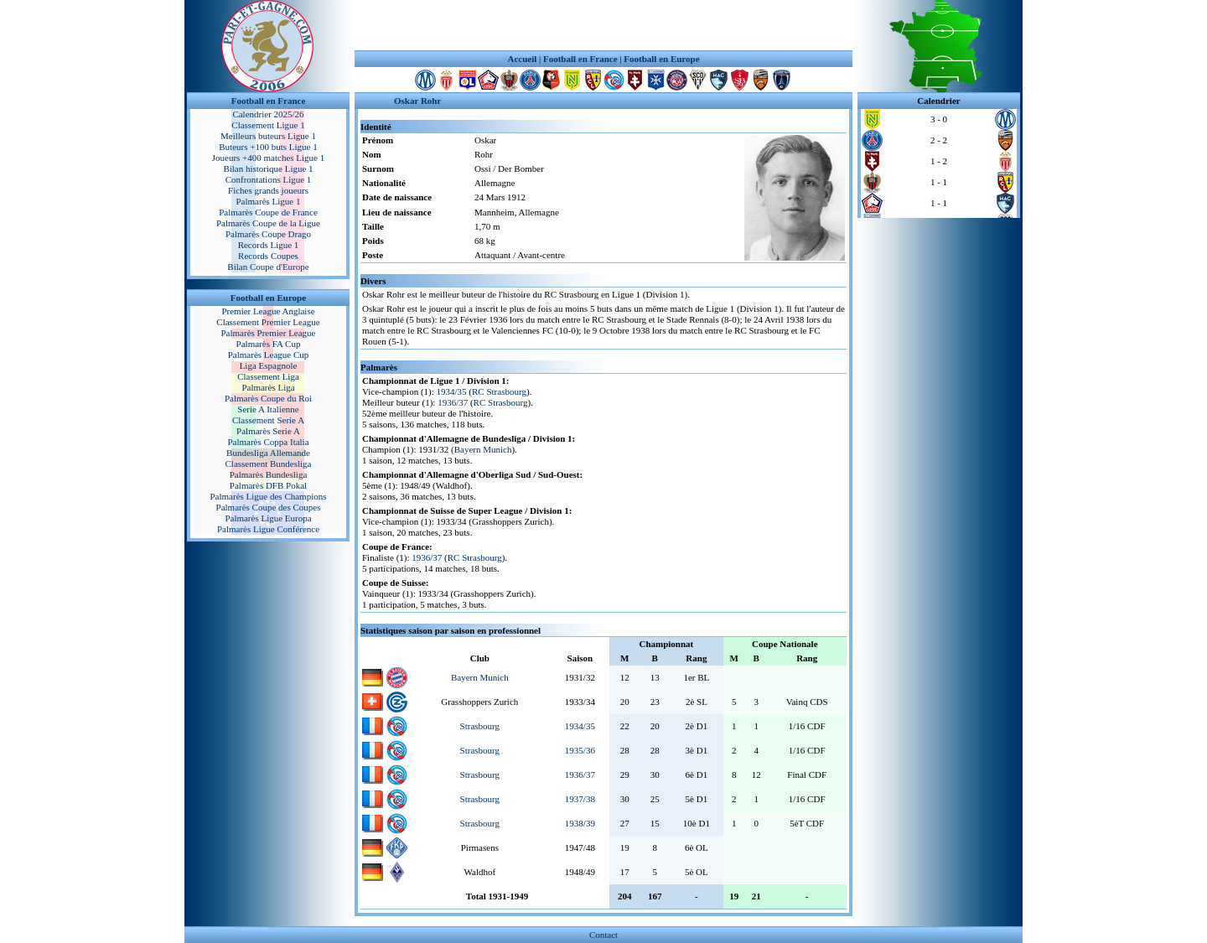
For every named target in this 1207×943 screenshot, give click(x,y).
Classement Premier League (267, 322)
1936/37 (453, 402)
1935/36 (580, 750)
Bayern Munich (483, 449)
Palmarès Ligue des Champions (268, 496)
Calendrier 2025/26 (267, 114)
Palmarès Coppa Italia (267, 442)
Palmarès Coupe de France (268, 212)
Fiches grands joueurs (268, 190)
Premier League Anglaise (267, 311)
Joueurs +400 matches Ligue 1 (268, 158)
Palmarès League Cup (268, 355)
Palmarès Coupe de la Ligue (268, 223)
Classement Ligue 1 (267, 125)
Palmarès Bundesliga (269, 474)
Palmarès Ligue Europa (268, 518)
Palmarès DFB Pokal (268, 485)
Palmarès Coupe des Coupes (268, 507)
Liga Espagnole (269, 365)
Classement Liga (268, 376)
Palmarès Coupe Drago (268, 234)
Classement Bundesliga (268, 464)
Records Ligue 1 (268, 245)
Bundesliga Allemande (268, 453)
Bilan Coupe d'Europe (267, 267)
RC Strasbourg (499, 391)
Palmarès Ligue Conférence (268, 529)
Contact (603, 935)
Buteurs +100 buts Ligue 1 (268, 147)
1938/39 (580, 823)
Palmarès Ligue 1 (268, 201)
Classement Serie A (268, 420)
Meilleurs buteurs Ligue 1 (268, 136)
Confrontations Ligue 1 (268, 179)
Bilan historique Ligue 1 (268, 168)
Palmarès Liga (267, 387)
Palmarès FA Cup (268, 344)
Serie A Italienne (267, 409)
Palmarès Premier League (267, 333)
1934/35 (452, 391)
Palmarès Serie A (268, 431)
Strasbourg (480, 726)
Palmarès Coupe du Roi (268, 398)
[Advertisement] (603, 25)
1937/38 (580, 799)
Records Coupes (268, 256)
